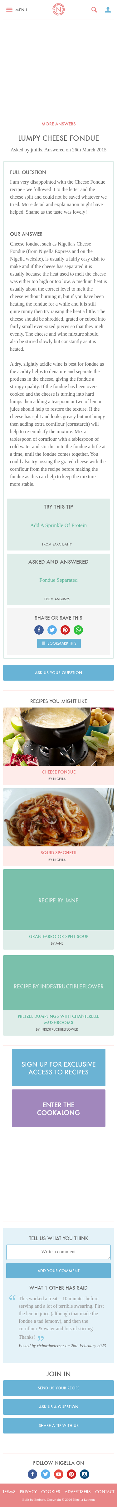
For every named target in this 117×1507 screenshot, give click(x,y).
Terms (9, 1491)
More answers (58, 124)
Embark (39, 1499)
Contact (105, 1491)
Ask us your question (58, 672)
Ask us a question (58, 1406)
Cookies (50, 1491)
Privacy (28, 1491)
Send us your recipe (59, 1388)
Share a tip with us (59, 1425)
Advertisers (78, 1491)
